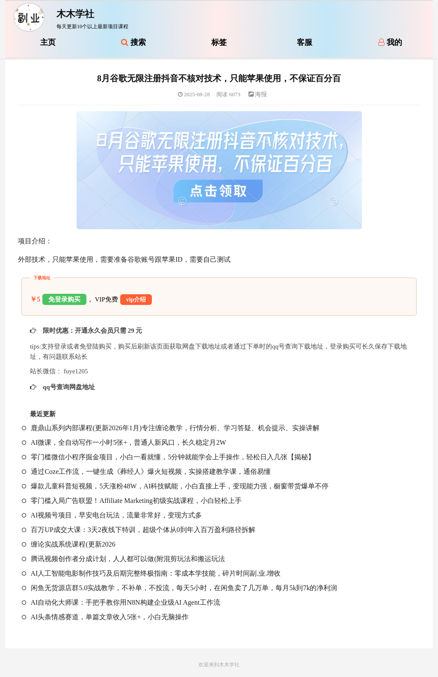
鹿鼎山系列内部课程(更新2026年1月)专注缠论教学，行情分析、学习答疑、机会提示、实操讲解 (171, 428)
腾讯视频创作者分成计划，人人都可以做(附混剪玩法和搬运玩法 (123, 558)
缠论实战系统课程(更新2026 (68, 544)
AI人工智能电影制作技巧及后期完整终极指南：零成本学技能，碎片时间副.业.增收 (151, 573)
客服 (304, 42)
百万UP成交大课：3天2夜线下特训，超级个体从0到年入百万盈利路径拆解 (138, 529)
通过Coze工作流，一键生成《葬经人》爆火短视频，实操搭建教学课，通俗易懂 (146, 471)
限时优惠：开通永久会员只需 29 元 (91, 330)
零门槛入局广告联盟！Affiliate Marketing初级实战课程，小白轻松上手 (132, 500)
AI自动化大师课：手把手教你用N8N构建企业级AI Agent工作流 (121, 602)
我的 (390, 42)
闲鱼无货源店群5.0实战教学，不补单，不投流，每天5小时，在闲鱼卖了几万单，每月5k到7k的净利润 (179, 587)
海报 (258, 94)
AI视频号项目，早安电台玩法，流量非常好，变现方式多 (112, 515)
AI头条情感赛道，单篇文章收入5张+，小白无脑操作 (105, 617)
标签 (219, 42)
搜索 (133, 42)
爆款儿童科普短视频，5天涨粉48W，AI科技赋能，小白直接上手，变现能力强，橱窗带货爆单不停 (175, 486)
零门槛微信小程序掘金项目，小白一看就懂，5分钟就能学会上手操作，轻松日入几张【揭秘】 (168, 457)
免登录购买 (64, 299)
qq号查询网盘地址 (68, 387)
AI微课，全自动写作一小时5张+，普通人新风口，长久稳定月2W (124, 442)
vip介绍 (136, 299)
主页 (48, 42)
